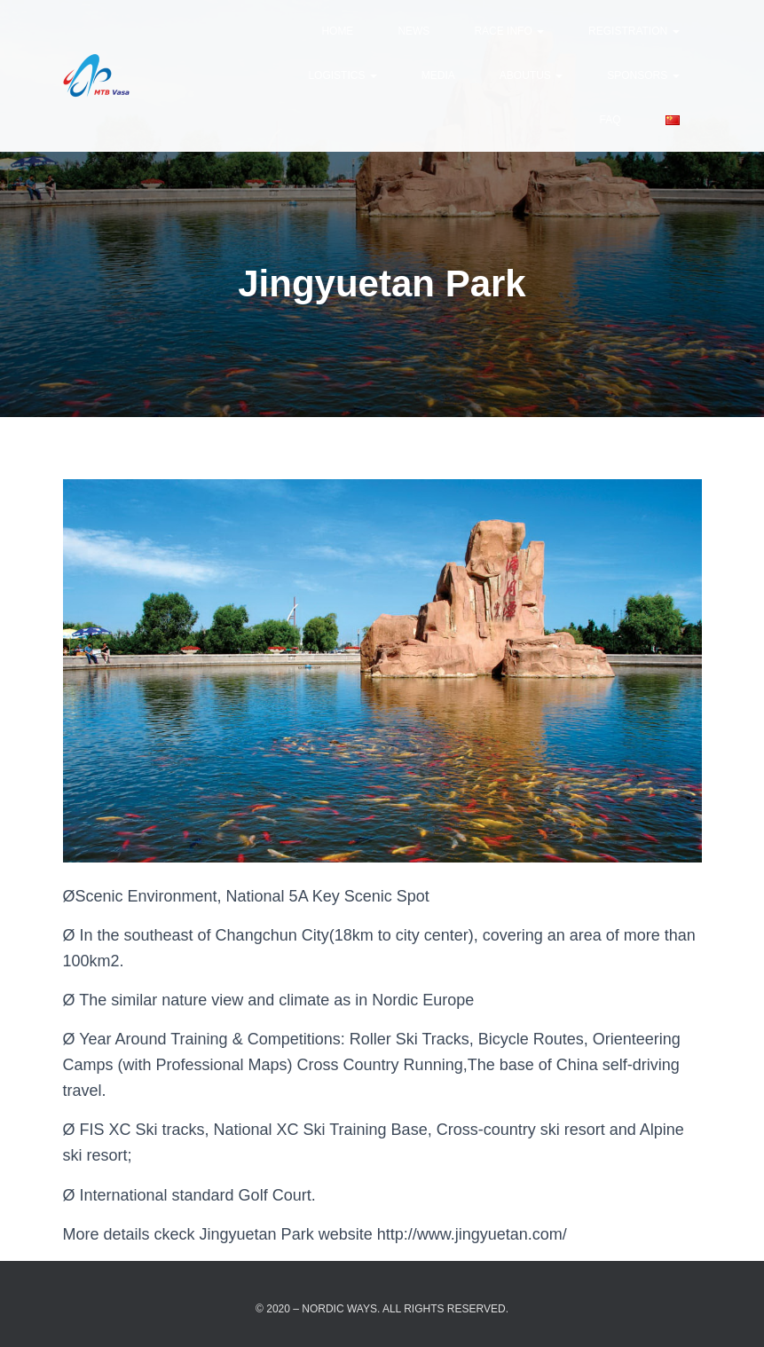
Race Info (509, 31)
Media (438, 75)
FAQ (609, 120)
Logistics (342, 75)
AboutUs (531, 75)
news (413, 31)
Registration (633, 31)
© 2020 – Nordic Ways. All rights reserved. (382, 1309)
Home (337, 31)
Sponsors (643, 75)
